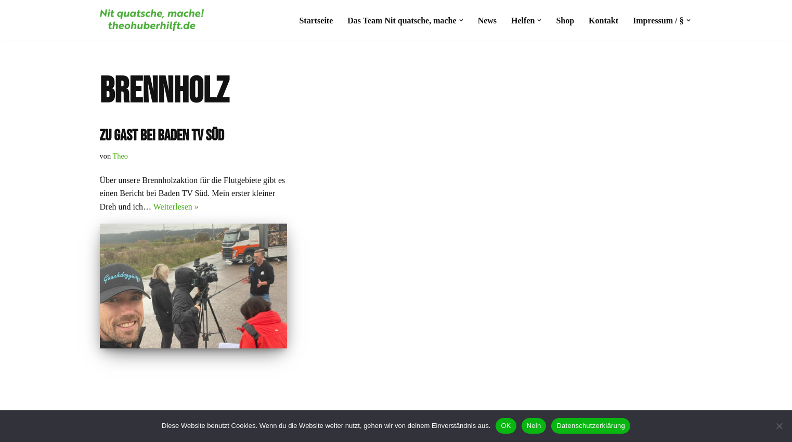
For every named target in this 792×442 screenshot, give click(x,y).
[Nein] (779, 426)
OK (506, 426)
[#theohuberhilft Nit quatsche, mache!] (152, 20)
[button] (461, 20)
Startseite (316, 20)
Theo (120, 156)
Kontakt (603, 20)
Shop (565, 20)
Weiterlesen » (176, 206)
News (487, 20)
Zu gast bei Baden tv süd (162, 135)
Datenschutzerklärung (590, 426)
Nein (534, 426)
